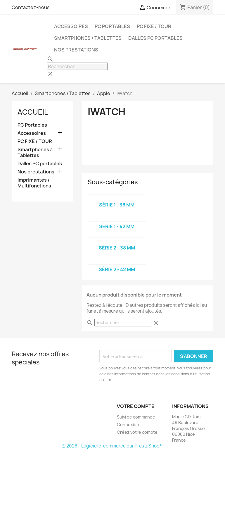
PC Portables (112, 26)
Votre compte (135, 406)
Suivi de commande (136, 417)
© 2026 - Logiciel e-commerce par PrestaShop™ (113, 446)
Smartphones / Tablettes (88, 38)
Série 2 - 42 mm (117, 269)
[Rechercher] (77, 66)
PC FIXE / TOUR (154, 26)
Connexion (128, 424)
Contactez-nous (31, 7)
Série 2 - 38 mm (117, 248)
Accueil (33, 112)
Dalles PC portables (155, 38)
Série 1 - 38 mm (116, 205)
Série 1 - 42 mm (116, 226)
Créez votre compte (137, 432)
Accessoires (71, 26)
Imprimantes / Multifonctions (34, 183)
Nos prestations (76, 50)
